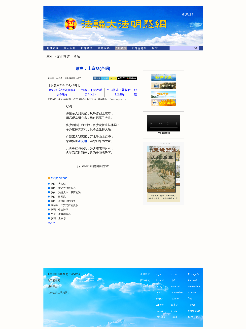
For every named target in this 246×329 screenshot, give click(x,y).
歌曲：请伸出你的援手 (63, 201)
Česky (158, 286)
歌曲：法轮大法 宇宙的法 (66, 192)
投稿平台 (53, 286)
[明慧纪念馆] (139, 48)
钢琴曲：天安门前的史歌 (64, 205)
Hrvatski (175, 286)
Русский (192, 280)
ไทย (190, 298)
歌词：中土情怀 (59, 209)
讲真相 (82, 141)
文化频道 (63, 56)
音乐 (76, 56)
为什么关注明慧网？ (59, 292)
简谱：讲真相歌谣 (61, 214)
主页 (49, 56)
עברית (174, 274)
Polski (174, 317)
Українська (194, 311)
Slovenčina (194, 286)
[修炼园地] (104, 48)
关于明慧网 (54, 280)
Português (193, 274)
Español (159, 304)
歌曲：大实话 (58, 183)
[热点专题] (69, 48)
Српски (192, 292)
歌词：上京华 (58, 218)
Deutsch (159, 292)
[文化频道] (121, 48)
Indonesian (177, 292)
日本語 (174, 304)
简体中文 (145, 280)
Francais (160, 317)
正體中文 (145, 274)
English (159, 298)
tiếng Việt (193, 317)
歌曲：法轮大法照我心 (63, 188)
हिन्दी (173, 280)
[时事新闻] (51, 48)
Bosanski (160, 280)
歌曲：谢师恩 (58, 196)
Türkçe (191, 304)
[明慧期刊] (86, 48)
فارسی (159, 311)
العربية (158, 274)
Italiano (175, 298)
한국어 (174, 311)
